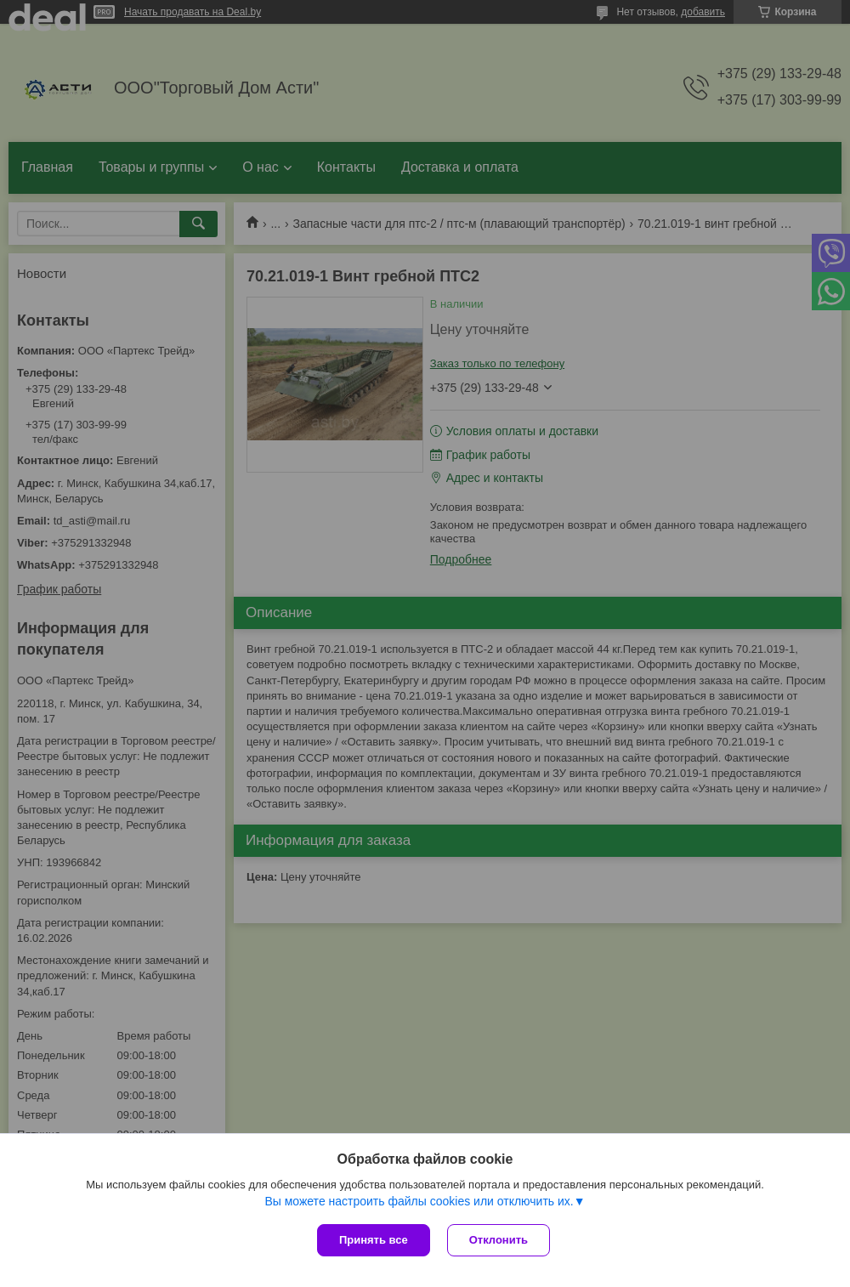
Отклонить (498, 1239)
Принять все (373, 1239)
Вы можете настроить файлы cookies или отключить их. (418, 1201)
